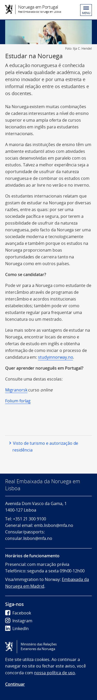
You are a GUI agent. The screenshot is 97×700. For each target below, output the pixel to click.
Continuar (15, 684)
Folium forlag (18, 401)
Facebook (18, 613)
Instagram (18, 621)
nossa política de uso (54, 673)
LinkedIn (17, 628)
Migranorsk (16, 390)
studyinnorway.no (55, 357)
